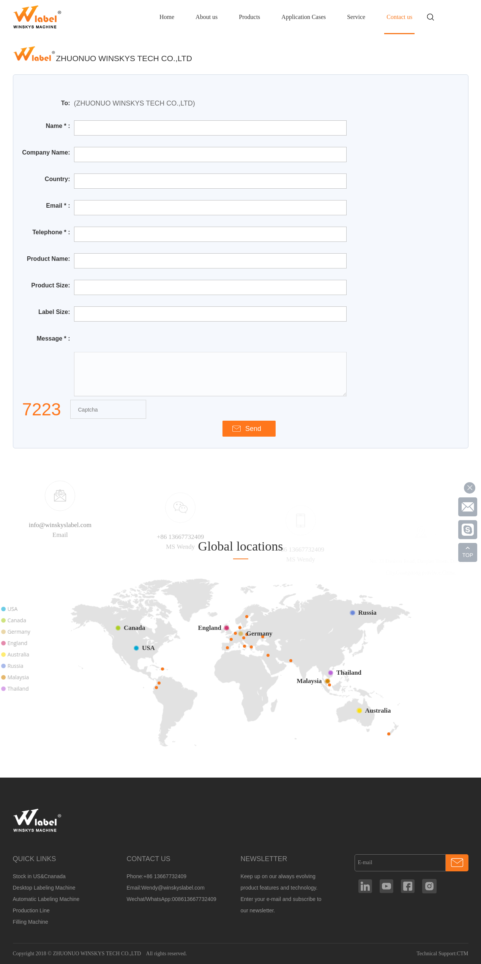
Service (356, 17)
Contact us (399, 17)
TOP (467, 555)
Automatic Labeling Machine (46, 899)
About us (207, 17)
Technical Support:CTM (442, 953)
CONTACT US (148, 859)
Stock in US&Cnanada (39, 876)
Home (166, 17)
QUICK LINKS (34, 859)
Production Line (31, 910)
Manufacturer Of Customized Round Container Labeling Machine (37, 17)
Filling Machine (30, 922)
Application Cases (303, 17)
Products (249, 17)
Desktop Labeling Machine (44, 888)
